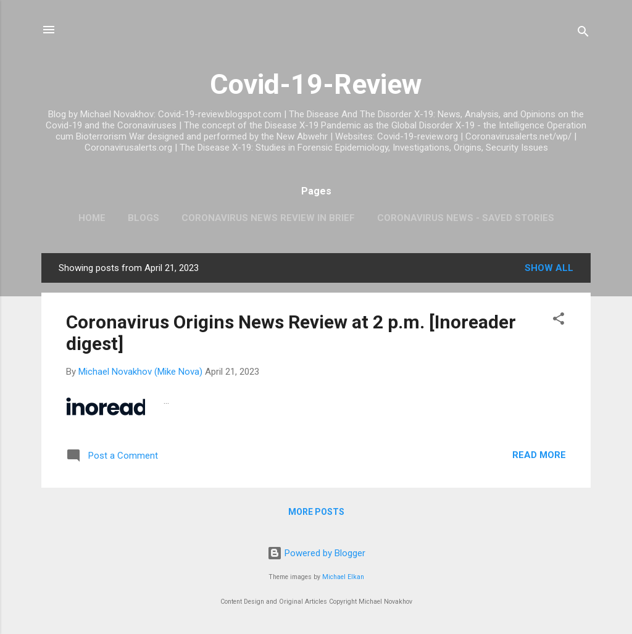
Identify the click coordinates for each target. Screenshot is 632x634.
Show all (549, 267)
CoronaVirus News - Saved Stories (465, 217)
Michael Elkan (343, 577)
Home (92, 217)
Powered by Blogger (316, 553)
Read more (539, 455)
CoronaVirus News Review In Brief (268, 217)
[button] (558, 320)
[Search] (583, 33)
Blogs (143, 217)
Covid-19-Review (316, 84)
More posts (316, 512)
